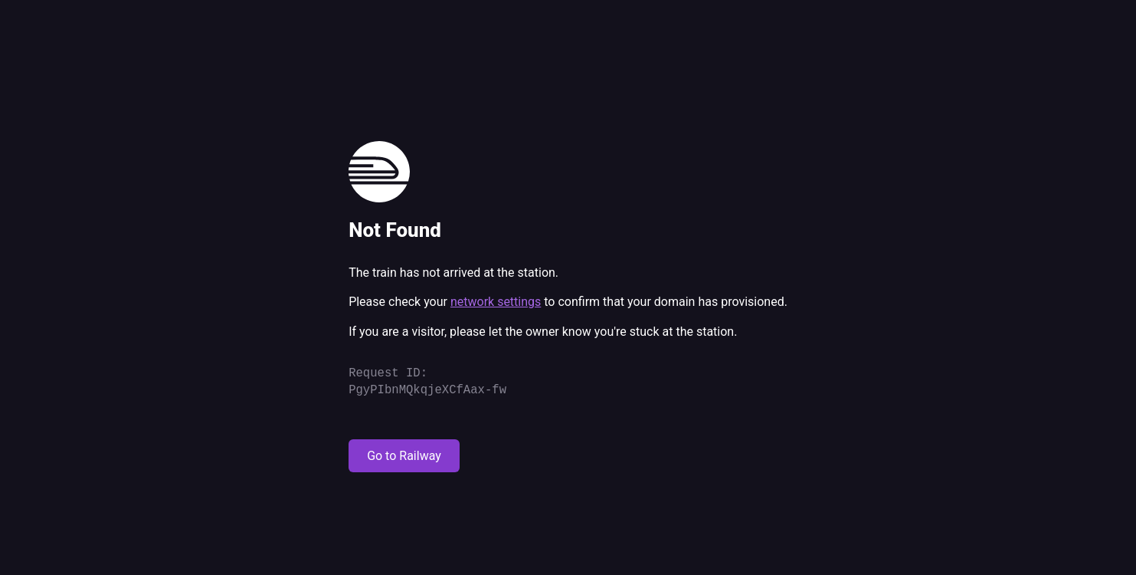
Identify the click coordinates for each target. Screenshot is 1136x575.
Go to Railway (404, 456)
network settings (495, 301)
